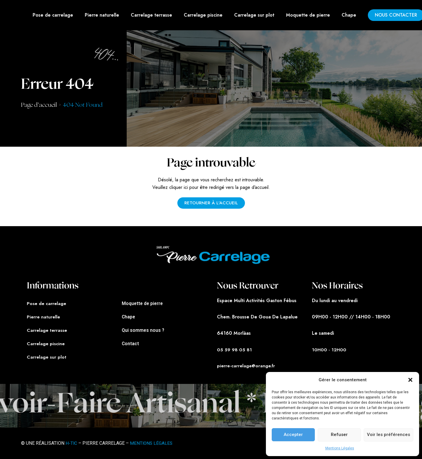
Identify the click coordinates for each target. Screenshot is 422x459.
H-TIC (71, 443)
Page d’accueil (39, 104)
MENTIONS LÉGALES (152, 443)
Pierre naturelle (102, 15)
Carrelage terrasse (151, 15)
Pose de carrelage (53, 15)
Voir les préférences (388, 434)
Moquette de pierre (308, 15)
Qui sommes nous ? (143, 329)
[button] (410, 380)
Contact (130, 343)
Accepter (293, 434)
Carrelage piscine (203, 15)
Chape (349, 15)
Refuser (339, 434)
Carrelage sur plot (254, 15)
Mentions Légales (339, 448)
